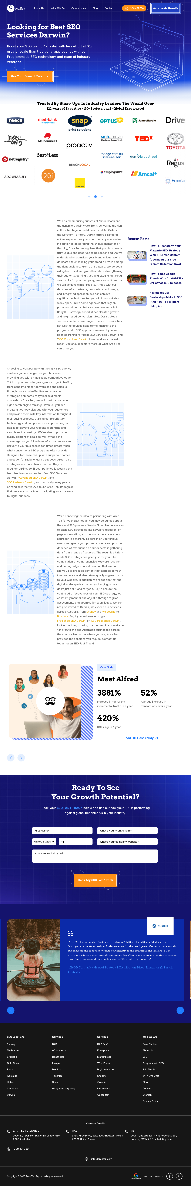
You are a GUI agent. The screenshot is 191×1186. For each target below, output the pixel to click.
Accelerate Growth (165, 8)
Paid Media (149, 1069)
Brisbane (62, 616)
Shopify (101, 1075)
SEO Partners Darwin (20, 482)
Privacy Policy (150, 1101)
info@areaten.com (101, 1159)
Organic (101, 1082)
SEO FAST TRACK (70, 808)
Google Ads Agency (63, 1088)
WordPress (103, 1063)
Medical (56, 1069)
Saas (55, 1082)
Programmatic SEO (153, 1063)
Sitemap (147, 1094)
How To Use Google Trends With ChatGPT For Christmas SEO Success (166, 278)
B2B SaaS (102, 1044)
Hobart (11, 1082)
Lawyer (56, 1063)
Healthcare (58, 1056)
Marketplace (104, 1056)
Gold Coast (13, 1063)
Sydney (91, 611)
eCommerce (59, 1050)
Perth (10, 1069)
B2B (54, 1044)
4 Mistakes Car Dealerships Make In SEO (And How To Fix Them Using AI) (166, 299)
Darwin (11, 1094)
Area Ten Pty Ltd (34, 1176)
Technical (57, 1075)
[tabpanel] (47, 151)
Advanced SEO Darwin (33, 477)
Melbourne (108, 611)
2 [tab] (95, 196)
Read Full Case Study (141, 738)
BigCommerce (105, 1069)
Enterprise (103, 1050)
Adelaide (12, 1075)
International (104, 1088)
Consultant (103, 1094)
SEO (145, 1056)
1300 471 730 (134, 8)
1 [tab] (89, 196)
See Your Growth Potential (30, 76)
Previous (10, 1010)
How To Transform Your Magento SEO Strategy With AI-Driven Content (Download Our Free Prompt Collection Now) (165, 255)
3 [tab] (102, 196)
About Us (39, 8)
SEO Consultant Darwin (72, 339)
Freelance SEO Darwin (71, 620)
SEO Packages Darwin (105, 620)
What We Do (58, 8)
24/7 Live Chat (151, 1075)
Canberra (12, 1088)
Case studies (78, 8)
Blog (95, 8)
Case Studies (150, 1044)
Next (180, 1010)
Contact (108, 8)
